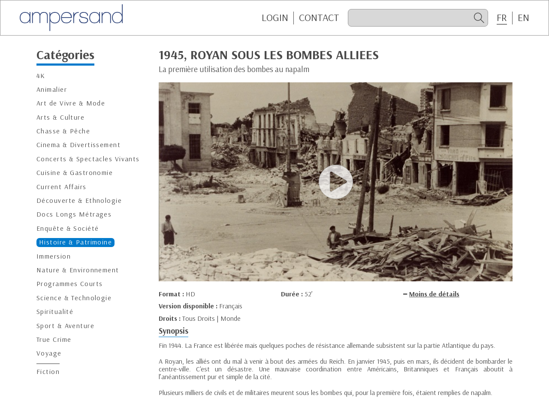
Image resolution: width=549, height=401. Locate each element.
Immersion (53, 256)
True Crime (53, 339)
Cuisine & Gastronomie (74, 173)
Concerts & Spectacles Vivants (88, 159)
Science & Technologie (74, 298)
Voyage (49, 353)
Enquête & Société (67, 228)
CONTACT (319, 18)
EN (523, 18)
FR (502, 18)
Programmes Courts (69, 284)
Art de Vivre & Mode (70, 103)
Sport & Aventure (65, 326)
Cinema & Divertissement (78, 145)
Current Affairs (61, 187)
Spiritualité (54, 312)
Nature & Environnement (77, 270)
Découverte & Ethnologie (79, 200)
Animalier (51, 89)
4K (40, 76)
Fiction (48, 372)
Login (275, 18)
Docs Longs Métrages (74, 214)
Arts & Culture (60, 117)
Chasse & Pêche (63, 131)
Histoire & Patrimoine (75, 242)
